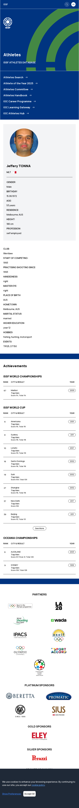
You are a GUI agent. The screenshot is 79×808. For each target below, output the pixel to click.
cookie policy (38, 785)
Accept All (29, 793)
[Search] (67, 4)
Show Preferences (11, 793)
